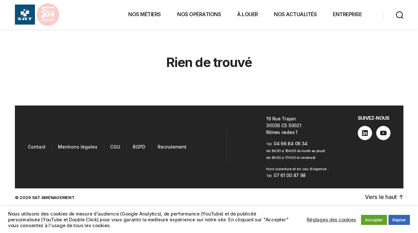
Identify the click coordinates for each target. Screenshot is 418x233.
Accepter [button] (374, 219)
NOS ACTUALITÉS (295, 14)
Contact (37, 147)
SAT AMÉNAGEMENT (53, 197)
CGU (115, 147)
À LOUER (247, 14)
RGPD (139, 147)
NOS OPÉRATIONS (199, 14)
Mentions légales (77, 147)
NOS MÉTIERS (144, 14)
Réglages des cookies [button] (331, 220)
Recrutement (172, 147)
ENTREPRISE (347, 14)
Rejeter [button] (399, 219)
